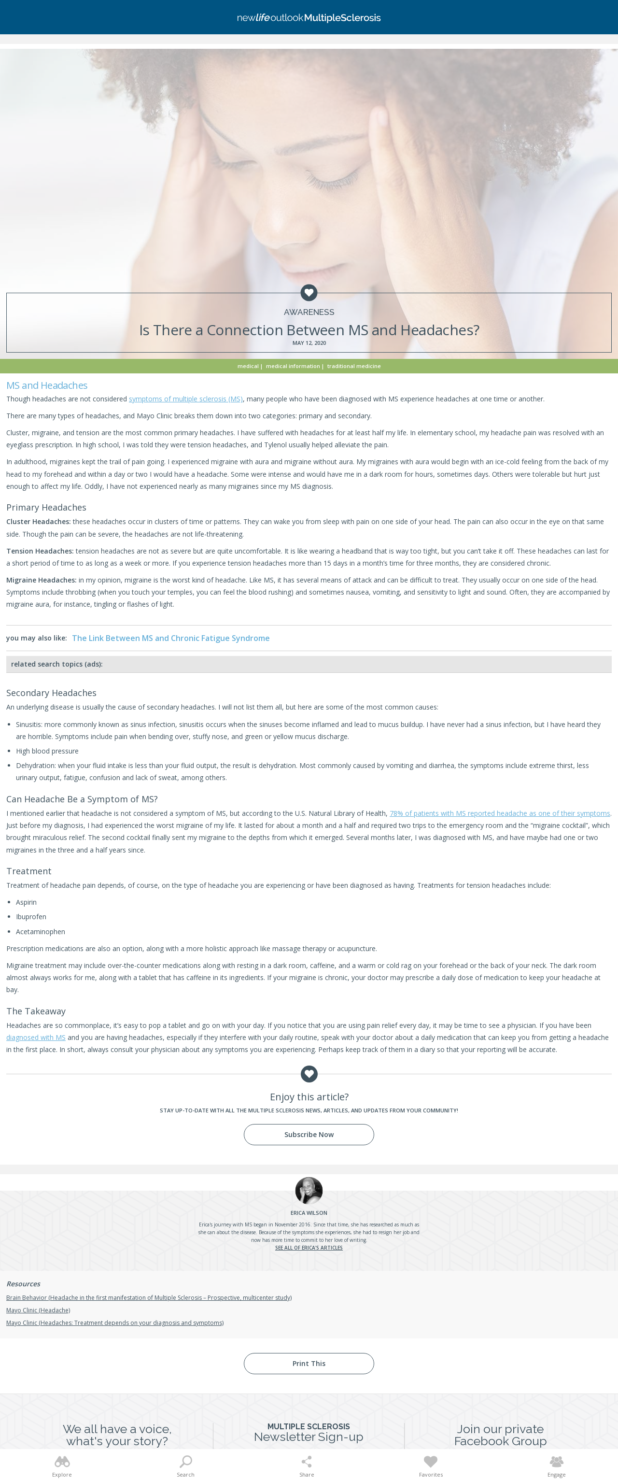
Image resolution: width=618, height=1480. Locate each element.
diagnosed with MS (36, 1037)
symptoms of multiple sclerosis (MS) (186, 398)
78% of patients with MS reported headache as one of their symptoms (500, 813)
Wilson (309, 1212)
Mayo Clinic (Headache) (38, 1310)
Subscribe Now (309, 1134)
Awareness (309, 312)
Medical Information (293, 366)
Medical (248, 366)
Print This (309, 1363)
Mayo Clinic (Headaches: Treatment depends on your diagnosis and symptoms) (115, 1323)
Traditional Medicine (354, 366)
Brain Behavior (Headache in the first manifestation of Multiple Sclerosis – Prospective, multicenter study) (149, 1298)
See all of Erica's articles (309, 1247)
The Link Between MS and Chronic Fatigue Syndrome (171, 638)
